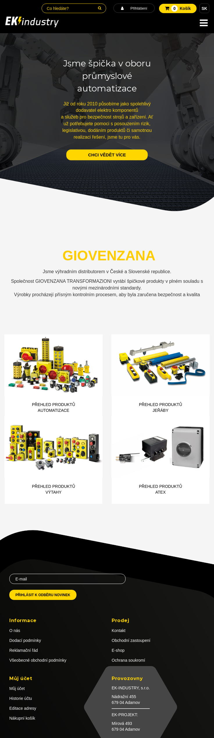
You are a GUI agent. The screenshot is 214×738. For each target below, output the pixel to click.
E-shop (118, 650)
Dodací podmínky (25, 640)
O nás (14, 630)
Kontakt (118, 630)
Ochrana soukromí (128, 660)
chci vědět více (107, 154)
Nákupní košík (22, 718)
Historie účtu (20, 698)
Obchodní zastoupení (131, 640)
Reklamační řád (23, 650)
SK (204, 8)
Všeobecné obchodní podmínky (37, 660)
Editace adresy (22, 708)
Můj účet (17, 688)
